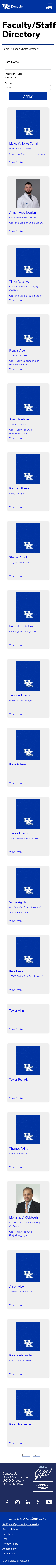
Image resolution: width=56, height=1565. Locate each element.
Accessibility (9, 1548)
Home (5, 49)
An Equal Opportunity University (20, 1524)
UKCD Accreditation (16, 1477)
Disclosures (8, 1553)
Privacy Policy (10, 1543)
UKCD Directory (13, 1480)
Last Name (12, 62)
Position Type (13, 73)
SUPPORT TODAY (43, 1487)
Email (5, 1538)
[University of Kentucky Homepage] (28, 1519)
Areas (8, 83)
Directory (7, 1534)
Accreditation (10, 1529)
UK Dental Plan (13, 1484)
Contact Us (10, 1473)
